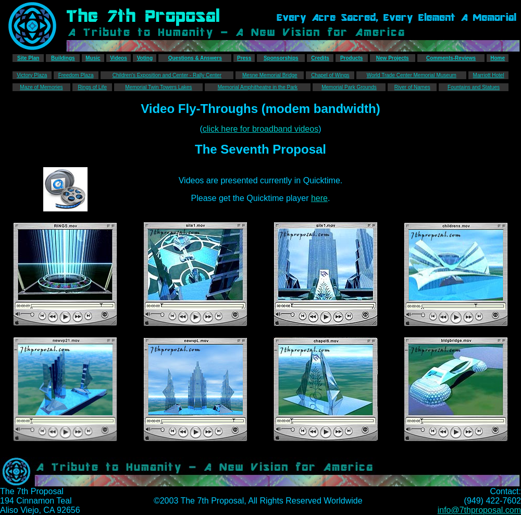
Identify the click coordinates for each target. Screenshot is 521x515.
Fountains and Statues (474, 87)
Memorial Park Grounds (349, 87)
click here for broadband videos (260, 128)
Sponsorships (281, 58)
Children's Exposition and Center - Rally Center (167, 75)
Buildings (63, 58)
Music (92, 58)
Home (497, 58)
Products (351, 58)
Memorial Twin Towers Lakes (158, 87)
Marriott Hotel (488, 75)
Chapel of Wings (330, 75)
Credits (320, 58)
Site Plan (28, 58)
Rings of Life (92, 87)
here (319, 198)
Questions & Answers (195, 58)
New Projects (392, 58)
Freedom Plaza (76, 75)
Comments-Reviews (451, 58)
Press (244, 58)
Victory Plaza (32, 75)
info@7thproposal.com (479, 510)
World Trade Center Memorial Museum (411, 75)
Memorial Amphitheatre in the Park (257, 87)
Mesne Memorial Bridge (269, 75)
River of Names (412, 87)
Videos (118, 58)
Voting (145, 58)
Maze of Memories (41, 87)
